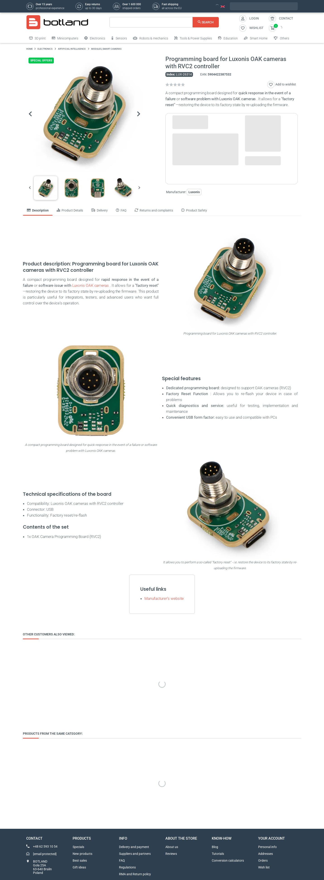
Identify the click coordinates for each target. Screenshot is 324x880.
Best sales (80, 860)
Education (228, 38)
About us (171, 847)
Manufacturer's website (164, 598)
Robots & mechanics (150, 38)
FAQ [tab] (121, 210)
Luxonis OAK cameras (90, 285)
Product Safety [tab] (194, 210)
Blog (215, 847)
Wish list (264, 867)
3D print (37, 38)
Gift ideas (79, 867)
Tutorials (218, 854)
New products (82, 854)
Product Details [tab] (70, 210)
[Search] (164, 22)
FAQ (122, 860)
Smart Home (255, 38)
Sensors (119, 38)
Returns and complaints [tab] (154, 210)
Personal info (267, 847)
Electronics (94, 38)
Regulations (127, 867)
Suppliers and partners (135, 854)
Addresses (265, 854)
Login (254, 18)
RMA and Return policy (135, 874)
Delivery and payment (134, 847)
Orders (263, 860)
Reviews (171, 854)
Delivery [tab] (99, 210)
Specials (78, 847)
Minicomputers (65, 38)
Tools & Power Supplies (193, 38)
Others (281, 38)
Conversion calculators (228, 860)
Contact (286, 18)
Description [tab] (38, 210)
